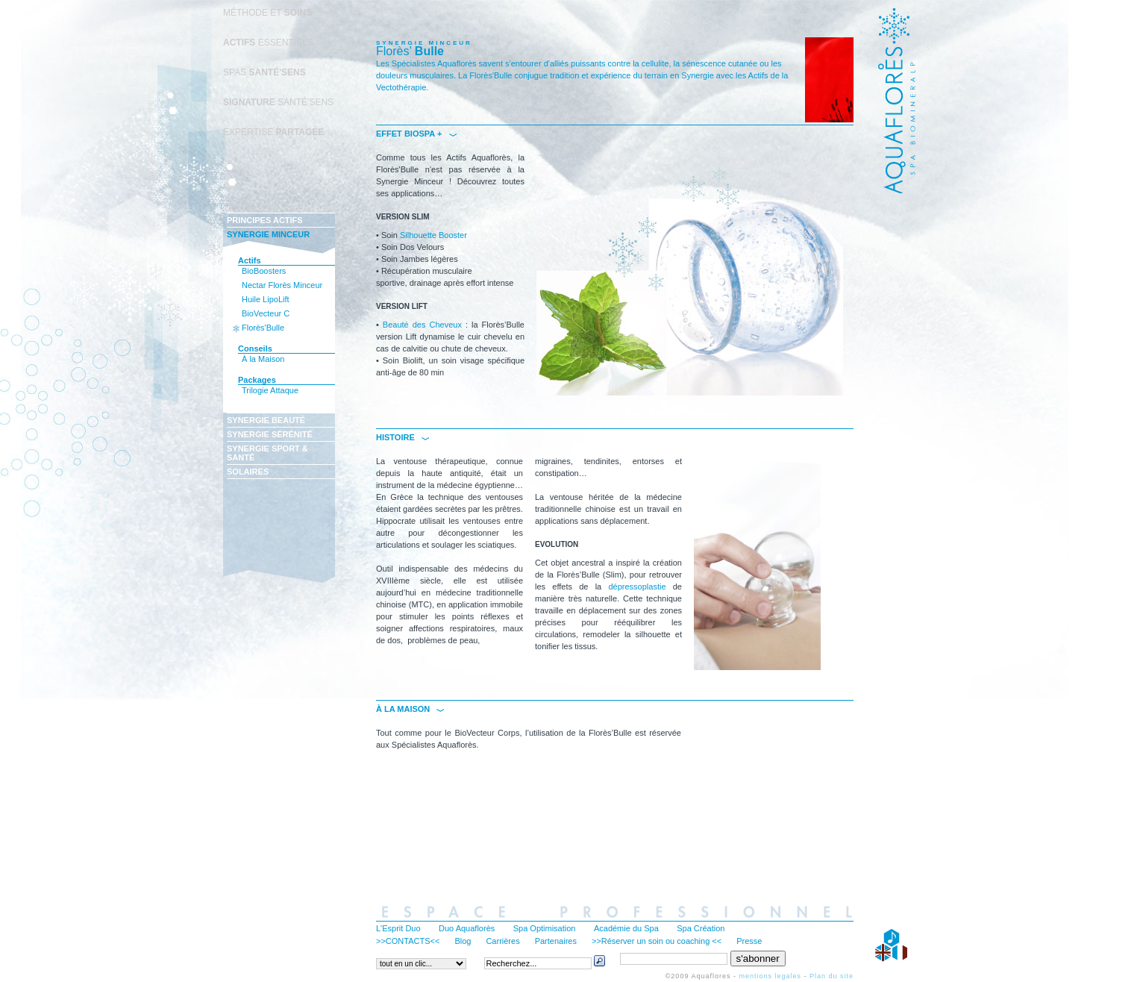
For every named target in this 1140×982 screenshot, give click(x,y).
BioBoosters (264, 270)
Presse (749, 940)
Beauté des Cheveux (422, 324)
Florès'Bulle (263, 327)
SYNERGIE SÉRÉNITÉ (270, 434)
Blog (462, 940)
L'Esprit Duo (398, 928)
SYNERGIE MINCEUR (268, 234)
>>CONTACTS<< (407, 940)
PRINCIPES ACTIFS (265, 220)
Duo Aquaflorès (467, 928)
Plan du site (831, 976)
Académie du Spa (626, 928)
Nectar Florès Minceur (282, 285)
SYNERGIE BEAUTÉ (266, 420)
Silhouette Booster (433, 235)
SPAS (264, 72)
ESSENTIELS (268, 42)
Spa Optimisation (544, 928)
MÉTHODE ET (267, 12)
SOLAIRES (248, 471)
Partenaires (556, 940)
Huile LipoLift (265, 299)
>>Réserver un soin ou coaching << (656, 940)
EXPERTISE (273, 132)
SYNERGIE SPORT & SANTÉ (267, 453)
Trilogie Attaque (270, 390)
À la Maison (263, 358)
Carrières (502, 940)
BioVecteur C (265, 313)
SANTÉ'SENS (278, 102)
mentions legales (770, 976)
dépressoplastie (636, 586)
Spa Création (700, 928)
